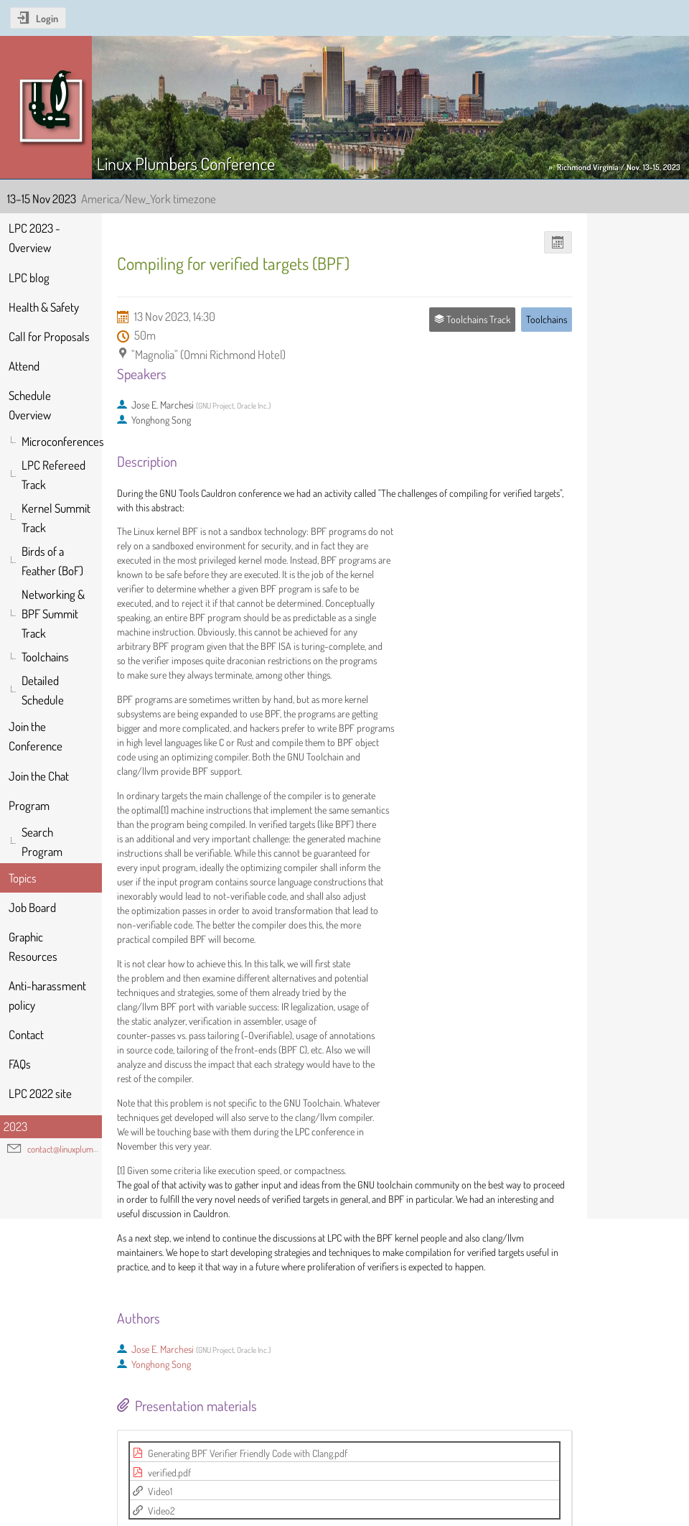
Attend (24, 365)
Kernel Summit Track (56, 518)
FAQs (20, 1063)
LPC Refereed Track (53, 474)
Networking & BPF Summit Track (53, 614)
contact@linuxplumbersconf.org (81, 1149)
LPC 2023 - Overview (34, 237)
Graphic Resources (33, 946)
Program (29, 805)
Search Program (42, 841)
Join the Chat (39, 775)
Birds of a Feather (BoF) (52, 561)
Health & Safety (44, 307)
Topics (23, 877)
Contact (26, 1034)
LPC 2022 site (40, 1093)
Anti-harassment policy (47, 995)
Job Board (32, 907)
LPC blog (29, 277)
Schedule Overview (30, 405)
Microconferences (62, 441)
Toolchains (45, 656)
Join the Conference (35, 736)
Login (47, 18)
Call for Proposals (49, 336)
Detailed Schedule (43, 690)
